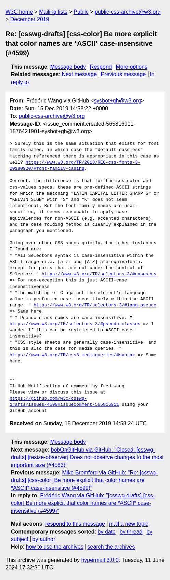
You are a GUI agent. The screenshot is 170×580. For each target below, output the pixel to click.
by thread (131, 532)
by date (106, 532)
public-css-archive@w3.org (127, 12)
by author (43, 539)
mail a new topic (128, 524)
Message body (68, 67)
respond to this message (75, 524)
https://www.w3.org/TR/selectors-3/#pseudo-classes (75, 324)
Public (81, 12)
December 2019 (29, 19)
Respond (101, 67)
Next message (79, 74)
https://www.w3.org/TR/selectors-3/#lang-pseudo (95, 305)
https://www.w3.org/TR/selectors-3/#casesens (99, 274)
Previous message (123, 74)
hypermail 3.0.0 (99, 560)
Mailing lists (53, 12)
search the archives (111, 547)
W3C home (19, 12)
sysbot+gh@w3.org (117, 100)
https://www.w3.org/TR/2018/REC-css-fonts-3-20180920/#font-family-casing (75, 166)
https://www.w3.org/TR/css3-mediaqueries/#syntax (72, 355)
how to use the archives (54, 547)
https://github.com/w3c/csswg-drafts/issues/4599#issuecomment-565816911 (64, 402)
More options (132, 67)
